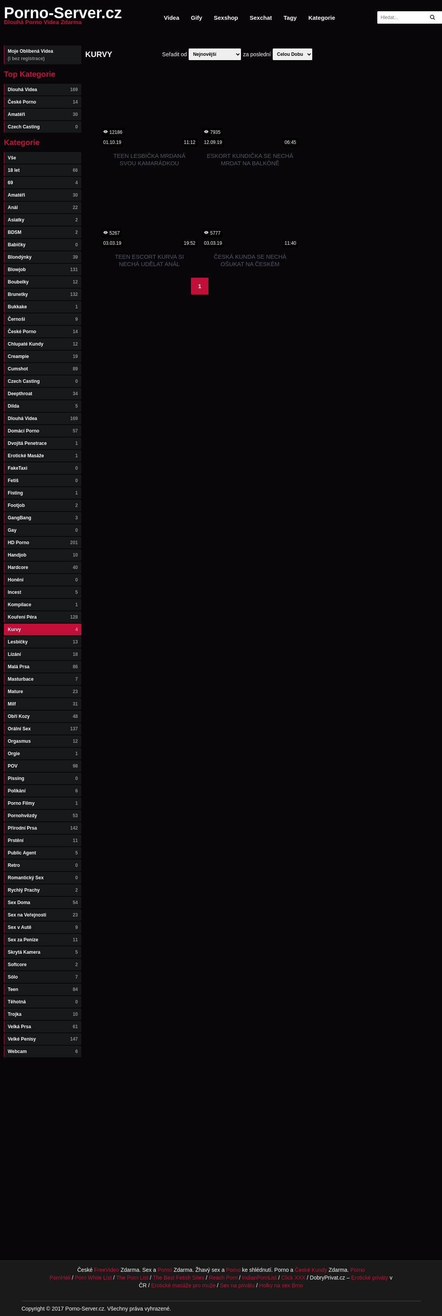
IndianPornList (259, 1277)
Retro (43, 865)
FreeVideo (106, 1270)
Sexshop (226, 17)
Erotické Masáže (43, 455)
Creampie (43, 356)
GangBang (43, 518)
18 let (43, 170)
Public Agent (43, 853)
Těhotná (43, 1002)
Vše (12, 158)
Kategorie (321, 17)
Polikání (43, 791)
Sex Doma (43, 902)
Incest (43, 592)
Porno (165, 1270)
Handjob (43, 555)
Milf (43, 704)
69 (43, 182)
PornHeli (60, 1277)
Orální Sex (43, 728)
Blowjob (43, 269)
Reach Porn (223, 1277)
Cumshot (43, 369)
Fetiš (43, 480)
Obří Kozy (43, 716)
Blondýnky (43, 257)
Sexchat (260, 17)
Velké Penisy (43, 1039)
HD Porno (43, 542)
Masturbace (43, 679)
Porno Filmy (43, 803)
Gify (196, 17)
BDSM (43, 232)
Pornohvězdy (43, 815)
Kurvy (43, 629)
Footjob (43, 505)
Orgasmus (43, 741)
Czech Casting (43, 127)
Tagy (290, 17)
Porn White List (93, 1277)
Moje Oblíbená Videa (43, 54)
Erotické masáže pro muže (183, 1285)
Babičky (43, 244)
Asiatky (43, 220)
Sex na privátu (237, 1285)
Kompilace (43, 604)
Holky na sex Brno (281, 1285)
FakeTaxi (43, 468)
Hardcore (43, 567)
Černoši (43, 319)
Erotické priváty (369, 1277)
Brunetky (43, 294)
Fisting (43, 493)
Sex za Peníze (43, 939)
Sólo (43, 977)
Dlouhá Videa (43, 89)
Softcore (43, 964)
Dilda (43, 406)
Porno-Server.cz (63, 17)
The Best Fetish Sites (178, 1277)
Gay (43, 530)
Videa (171, 17)
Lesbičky (43, 642)
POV (43, 766)
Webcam (43, 1051)
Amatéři (43, 114)
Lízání (43, 654)
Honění (43, 580)
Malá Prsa (43, 666)
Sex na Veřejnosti (43, 915)
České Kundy (311, 1270)
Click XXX (293, 1277)
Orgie (43, 753)
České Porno (43, 102)
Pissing (43, 778)
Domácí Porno (43, 431)
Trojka (43, 1014)
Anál (43, 207)
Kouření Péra (43, 617)
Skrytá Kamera (43, 952)
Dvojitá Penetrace (43, 443)
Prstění (43, 840)
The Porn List (132, 1277)
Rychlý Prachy (43, 890)
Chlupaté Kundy (43, 344)
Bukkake (43, 307)
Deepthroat (43, 393)
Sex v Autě (43, 927)
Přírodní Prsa (43, 828)
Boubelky (43, 282)
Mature (43, 691)
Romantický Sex (43, 877)
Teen (43, 989)
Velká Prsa (43, 1026)
